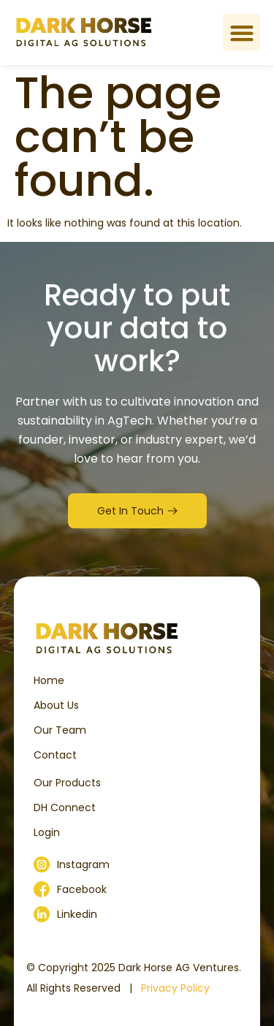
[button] (241, 32)
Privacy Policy (175, 988)
